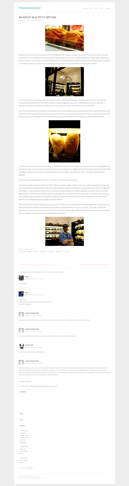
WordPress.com (35, 478)
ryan (27, 276)
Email (22, 419)
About (90, 8)
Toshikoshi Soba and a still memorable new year (37, 264)
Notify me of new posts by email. (24, 460)
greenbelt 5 (59, 251)
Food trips (29, 249)
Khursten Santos (37, 20)
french (51, 251)
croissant (43, 251)
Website (22, 425)
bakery (30, 251)
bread (36, 251)
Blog (96, 8)
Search (107, 8)
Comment (23, 393)
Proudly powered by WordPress (29, 476)
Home (85, 8)
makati (67, 251)
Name (22, 413)
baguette (22, 251)
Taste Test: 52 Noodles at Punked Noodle (94, 264)
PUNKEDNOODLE (30, 8)
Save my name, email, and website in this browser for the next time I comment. (24, 436)
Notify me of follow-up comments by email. (24, 450)
